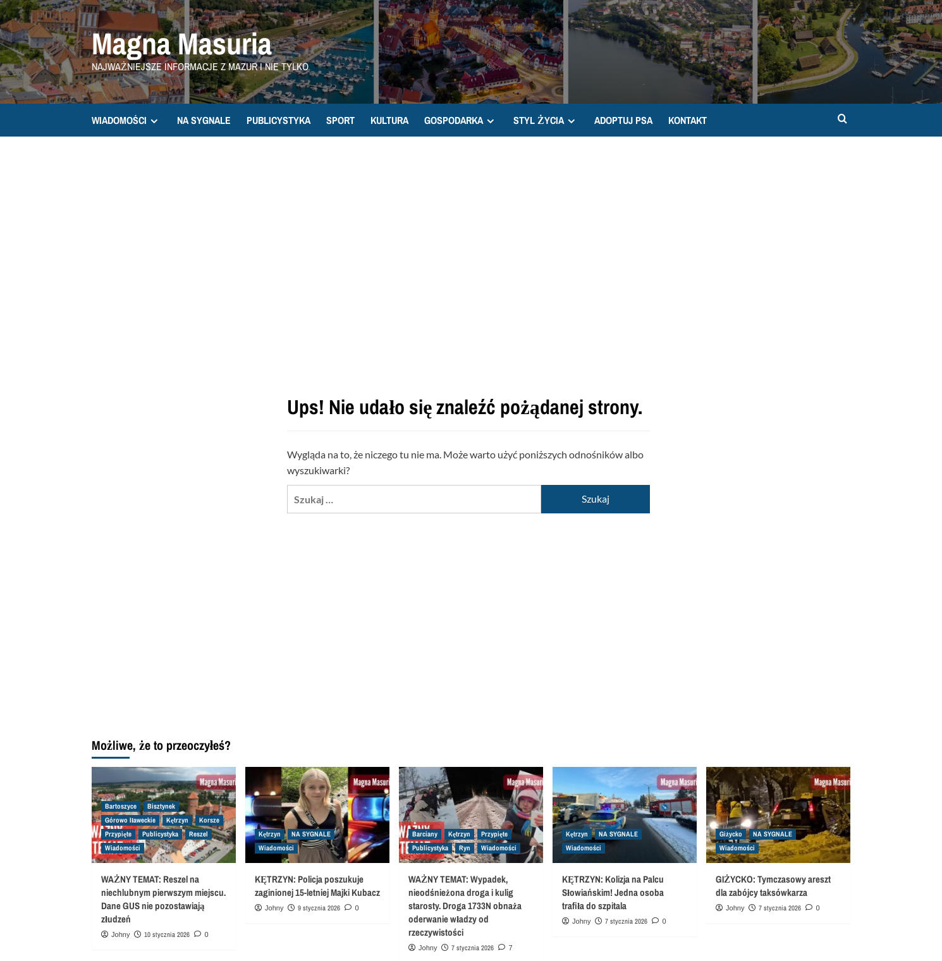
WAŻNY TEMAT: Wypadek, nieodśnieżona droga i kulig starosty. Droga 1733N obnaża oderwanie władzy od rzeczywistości (465, 905)
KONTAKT (687, 120)
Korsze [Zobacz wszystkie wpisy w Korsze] (209, 820)
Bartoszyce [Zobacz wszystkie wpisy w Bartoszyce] (121, 806)
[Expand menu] (154, 121)
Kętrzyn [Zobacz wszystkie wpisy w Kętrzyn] (177, 820)
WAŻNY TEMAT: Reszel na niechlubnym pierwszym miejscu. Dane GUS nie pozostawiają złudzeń (163, 899)
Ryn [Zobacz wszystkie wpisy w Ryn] (464, 847)
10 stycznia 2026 (167, 934)
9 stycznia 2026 (319, 907)
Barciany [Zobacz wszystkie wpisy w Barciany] (424, 833)
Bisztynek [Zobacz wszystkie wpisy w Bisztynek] (161, 806)
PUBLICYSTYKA (278, 120)
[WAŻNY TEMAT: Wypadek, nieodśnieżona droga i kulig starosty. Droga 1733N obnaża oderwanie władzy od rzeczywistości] (471, 815)
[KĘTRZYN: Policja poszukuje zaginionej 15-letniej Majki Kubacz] (317, 815)
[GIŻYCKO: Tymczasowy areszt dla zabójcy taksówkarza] (778, 815)
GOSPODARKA (461, 120)
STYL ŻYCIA (545, 120)
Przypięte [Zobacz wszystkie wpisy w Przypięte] (118, 833)
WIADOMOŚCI (126, 120)
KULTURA (389, 120)
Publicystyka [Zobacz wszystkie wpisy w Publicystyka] (160, 833)
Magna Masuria (182, 43)
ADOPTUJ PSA (623, 120)
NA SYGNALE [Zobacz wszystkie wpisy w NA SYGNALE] (311, 833)
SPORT (340, 120)
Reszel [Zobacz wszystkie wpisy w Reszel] (198, 833)
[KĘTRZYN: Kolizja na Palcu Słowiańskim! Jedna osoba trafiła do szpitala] (625, 815)
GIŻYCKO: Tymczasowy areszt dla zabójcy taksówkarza (773, 885)
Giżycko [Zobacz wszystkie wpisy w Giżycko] (730, 833)
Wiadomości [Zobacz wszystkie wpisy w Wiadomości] (122, 847)
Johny (120, 934)
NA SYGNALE (204, 120)
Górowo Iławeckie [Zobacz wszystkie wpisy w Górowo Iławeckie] (130, 820)
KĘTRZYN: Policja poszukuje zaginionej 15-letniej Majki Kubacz (317, 885)
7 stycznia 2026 (472, 947)
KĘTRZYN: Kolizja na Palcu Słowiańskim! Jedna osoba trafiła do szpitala (613, 892)
